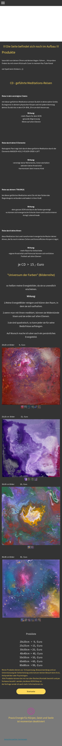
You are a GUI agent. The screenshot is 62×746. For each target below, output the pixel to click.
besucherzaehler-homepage (15, 739)
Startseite (31, 691)
